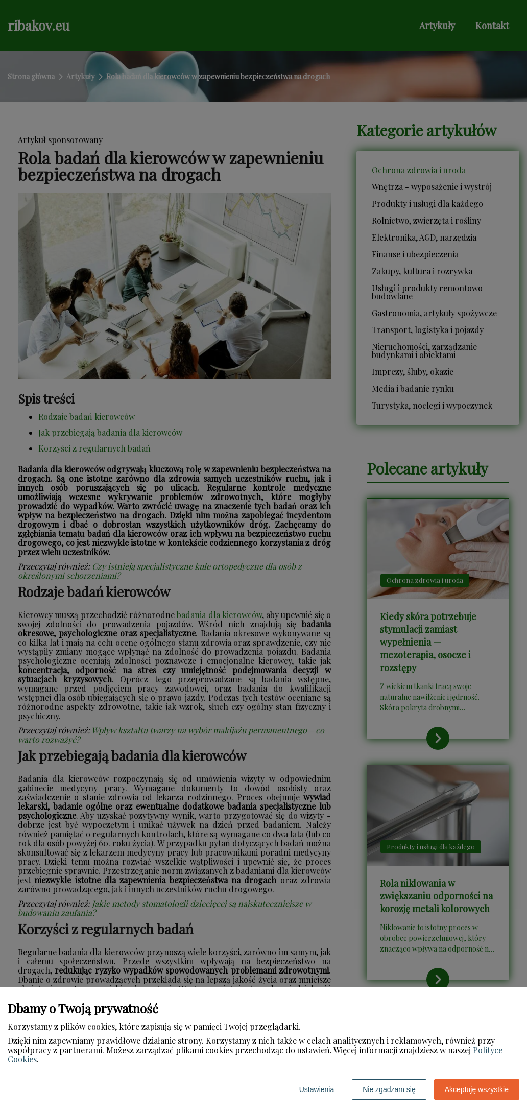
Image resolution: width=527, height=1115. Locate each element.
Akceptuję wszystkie (477, 1089)
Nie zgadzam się (389, 1089)
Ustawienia (316, 1089)
